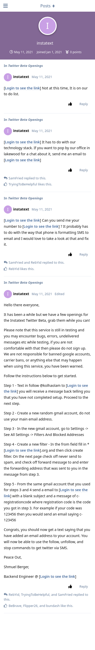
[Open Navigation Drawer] (5, 6)
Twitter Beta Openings (25, 65)
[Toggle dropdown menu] (47, 6)
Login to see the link (22, 88)
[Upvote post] (71, 104)
